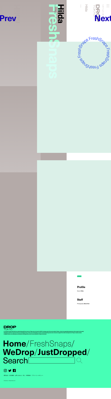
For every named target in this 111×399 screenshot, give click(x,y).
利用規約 (28, 375)
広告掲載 (11, 375)
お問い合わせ (18, 375)
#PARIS (79, 276)
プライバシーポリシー (37, 375)
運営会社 (6, 375)
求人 (24, 375)
